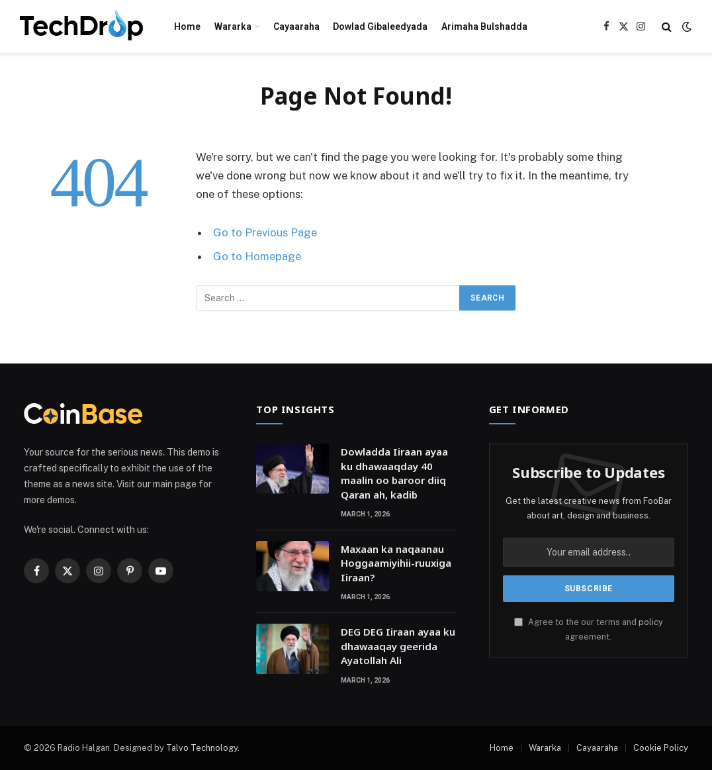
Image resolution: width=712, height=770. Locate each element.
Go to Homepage (257, 256)
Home (187, 26)
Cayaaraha (296, 26)
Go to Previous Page (265, 232)
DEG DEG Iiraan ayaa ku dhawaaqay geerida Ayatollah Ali (398, 646)
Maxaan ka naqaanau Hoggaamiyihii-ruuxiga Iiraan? (396, 563)
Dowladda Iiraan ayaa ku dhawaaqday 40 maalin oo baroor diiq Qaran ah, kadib (394, 473)
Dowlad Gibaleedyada (380, 26)
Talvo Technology (202, 748)
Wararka (232, 26)
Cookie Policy (660, 748)
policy (651, 622)
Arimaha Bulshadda (484, 26)
